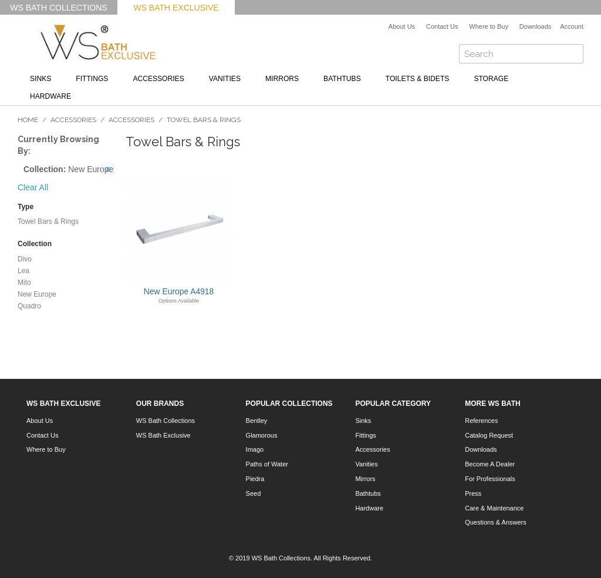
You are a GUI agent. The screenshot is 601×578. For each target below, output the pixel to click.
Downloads (535, 26)
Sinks (40, 79)
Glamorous (262, 435)
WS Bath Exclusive (175, 7)
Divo (25, 259)
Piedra (255, 478)
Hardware (50, 96)
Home (28, 120)
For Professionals (490, 478)
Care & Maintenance (494, 508)
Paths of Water (267, 464)
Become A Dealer (490, 464)
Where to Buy (488, 26)
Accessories (158, 79)
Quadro (29, 306)
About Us (402, 26)
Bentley (257, 420)
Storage (491, 79)
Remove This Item (108, 169)
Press (473, 493)
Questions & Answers (495, 522)
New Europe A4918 (179, 291)
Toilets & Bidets (418, 79)
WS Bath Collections (58, 7)
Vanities (225, 79)
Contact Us (442, 26)
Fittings (92, 79)
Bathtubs (342, 79)
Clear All (33, 187)
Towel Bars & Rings (48, 221)
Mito (24, 282)
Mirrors (282, 79)
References (481, 420)
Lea (23, 271)
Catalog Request (489, 435)
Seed (253, 493)
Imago (255, 449)
